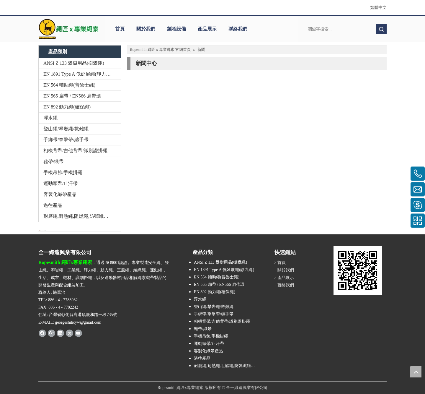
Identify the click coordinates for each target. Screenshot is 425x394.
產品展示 (207, 28)
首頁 (120, 28)
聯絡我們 (237, 28)
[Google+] (51, 333)
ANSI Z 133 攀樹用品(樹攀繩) (73, 63)
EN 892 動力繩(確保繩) (67, 106)
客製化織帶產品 (59, 194)
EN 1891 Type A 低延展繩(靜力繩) (77, 74)
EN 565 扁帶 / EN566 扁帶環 (72, 95)
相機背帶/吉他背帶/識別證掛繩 (75, 150)
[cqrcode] (358, 270)
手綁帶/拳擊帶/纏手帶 (66, 139)
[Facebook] (42, 333)
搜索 (381, 29)
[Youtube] (78, 333)
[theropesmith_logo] (68, 29)
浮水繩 (50, 117)
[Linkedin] (60, 333)
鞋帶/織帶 (53, 161)
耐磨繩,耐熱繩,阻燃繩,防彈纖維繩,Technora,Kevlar (82, 216)
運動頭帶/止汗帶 (60, 183)
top (415, 371)
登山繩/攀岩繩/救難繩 (66, 128)
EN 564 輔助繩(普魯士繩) (69, 84)
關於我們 (145, 28)
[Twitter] (69, 333)
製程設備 (176, 28)
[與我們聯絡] (42, 230)
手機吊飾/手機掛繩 (62, 172)
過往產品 (52, 205)
